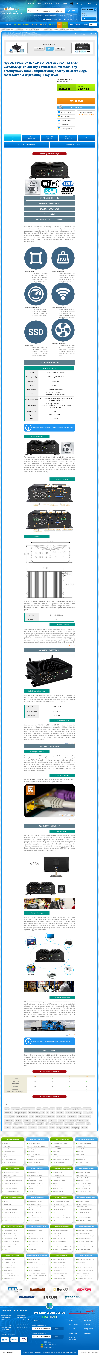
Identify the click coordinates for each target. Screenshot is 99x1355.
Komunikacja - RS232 (83, 1178)
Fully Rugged (31, 1151)
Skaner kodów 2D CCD (10, 1236)
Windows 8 (32, 1128)
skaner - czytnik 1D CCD (83, 1186)
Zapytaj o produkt (66, 112)
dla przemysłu (8, 1270)
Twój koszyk (88, 1329)
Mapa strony (73, 1324)
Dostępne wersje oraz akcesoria (49, 219)
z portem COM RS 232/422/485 (85, 1270)
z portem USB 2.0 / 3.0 (83, 1273)
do (71, 15)
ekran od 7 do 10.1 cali (59, 1180)
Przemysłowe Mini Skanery (86, 1168)
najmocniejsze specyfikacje (35, 1247)
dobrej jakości (75, 1109)
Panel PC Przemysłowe (12, 1168)
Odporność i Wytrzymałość (49, 203)
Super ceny (17, 24)
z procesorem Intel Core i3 (11, 1183)
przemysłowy (83, 1120)
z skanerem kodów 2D (59, 1209)
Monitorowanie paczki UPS (39, 1333)
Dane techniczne (31, 137)
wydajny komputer (63, 1128)
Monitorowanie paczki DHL (39, 1325)
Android (6, 1154)
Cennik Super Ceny (48, 1347)
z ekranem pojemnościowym (11, 1191)
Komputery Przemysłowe (37, 1139)
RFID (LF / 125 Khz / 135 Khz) (84, 1204)
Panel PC (30, 1209)
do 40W (6, 1201)
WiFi (14, 1128)
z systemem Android (82, 1265)
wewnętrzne (7, 1143)
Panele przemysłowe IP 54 (35, 1215)
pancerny (27, 1120)
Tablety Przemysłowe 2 (61, 1197)
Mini (31, 1116)
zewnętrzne (7, 1146)
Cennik (48, 1342)
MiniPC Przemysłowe (86, 1255)
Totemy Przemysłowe (13, 1139)
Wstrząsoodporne (33, 1267)
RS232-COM (18, 1124)
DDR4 (52, 1109)
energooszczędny (20, 1113)
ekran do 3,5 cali (57, 1172)
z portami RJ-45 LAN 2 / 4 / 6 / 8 (85, 1259)
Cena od (63, 15)
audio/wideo (16, 1109)
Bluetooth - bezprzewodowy (11, 1241)
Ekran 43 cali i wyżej (9, 1262)
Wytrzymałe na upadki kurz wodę (37, 1273)
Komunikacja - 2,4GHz (83, 1180)
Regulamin (48, 4)
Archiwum (52, 24)
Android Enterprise (58, 1191)
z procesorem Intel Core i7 (11, 1188)
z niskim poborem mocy (59, 1267)
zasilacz (84, 1128)
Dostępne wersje (49, 137)
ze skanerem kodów (82, 1162)
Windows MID (81, 1146)
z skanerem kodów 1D (59, 1207)
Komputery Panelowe (37, 1197)
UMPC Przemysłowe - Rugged (61, 1159)
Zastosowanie (49, 214)
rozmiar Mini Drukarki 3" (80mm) (62, 1249)
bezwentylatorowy (28, 1109)
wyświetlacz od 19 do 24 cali (36, 1207)
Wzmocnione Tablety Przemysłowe (37, 1255)
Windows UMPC (57, 1146)
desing (66, 1109)
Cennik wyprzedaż (48, 1344)
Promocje (26, 24)
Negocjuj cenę (76, 107)
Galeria (86, 138)
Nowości (35, 24)
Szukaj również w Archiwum (53, 15)
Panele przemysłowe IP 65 (35, 1218)
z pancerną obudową (34, 1259)
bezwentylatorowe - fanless (11, 1172)
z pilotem (30, 1233)
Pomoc (57, 4)
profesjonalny (72, 1120)
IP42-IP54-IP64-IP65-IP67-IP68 (61, 1201)
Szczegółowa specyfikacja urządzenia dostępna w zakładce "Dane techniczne (52, 427)
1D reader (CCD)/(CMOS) (84, 1212)
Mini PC (38, 1116)
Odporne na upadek (33, 1262)
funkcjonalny (33, 1113)
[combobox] (47, 9)
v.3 (86, 1076)
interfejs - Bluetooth (58, 1236)
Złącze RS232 (7, 1247)
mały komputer (22, 1116)
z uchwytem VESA (8, 1273)
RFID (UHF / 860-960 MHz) (84, 1207)
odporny (18, 1120)
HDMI (42, 1113)
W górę (50, 49)
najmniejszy (72, 1116)
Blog (64, 24)
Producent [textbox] (58, 11)
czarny (45, 1109)
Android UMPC (57, 1149)
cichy (38, 1109)
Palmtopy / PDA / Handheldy (36, 1159)
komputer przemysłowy (73, 1113)
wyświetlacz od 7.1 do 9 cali (35, 1180)
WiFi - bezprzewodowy (10, 1244)
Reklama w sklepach (9, 1278)
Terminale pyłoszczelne (83, 1249)
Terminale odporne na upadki (85, 1247)
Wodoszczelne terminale (84, 1238)
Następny (60, 49)
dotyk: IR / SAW (8, 1178)
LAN (85, 1113)
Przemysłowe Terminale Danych (86, 1197)
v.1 (52, 1076)
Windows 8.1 (43, 1128)
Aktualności (30, 4)
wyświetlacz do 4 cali (34, 1172)
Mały (12, 1116)
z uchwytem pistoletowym (84, 1233)
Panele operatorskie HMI (59, 1259)
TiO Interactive (93, 1352)
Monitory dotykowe (33, 1220)
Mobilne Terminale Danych (84, 1220)
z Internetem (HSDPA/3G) (60, 1143)
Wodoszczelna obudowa (59, 1262)
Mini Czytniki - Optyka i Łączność (12, 1226)
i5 (47, 1113)
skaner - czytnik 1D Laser (84, 1183)
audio (7, 1109)
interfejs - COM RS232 (59, 1238)
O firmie (39, 4)
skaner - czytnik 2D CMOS (84, 1191)
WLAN (52, 1128)
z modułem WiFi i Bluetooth (84, 1278)
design (59, 1109)
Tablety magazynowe (34, 1270)
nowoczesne (9, 1120)
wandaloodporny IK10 (10, 1162)
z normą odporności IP (59, 1162)
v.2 (69, 1076)
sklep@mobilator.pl (51, 19)
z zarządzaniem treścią (10, 1267)
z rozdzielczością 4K (9, 1151)
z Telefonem (80, 1154)
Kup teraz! (76, 100)
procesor (62, 1120)
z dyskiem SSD (8, 1220)
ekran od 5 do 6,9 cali (58, 1178)
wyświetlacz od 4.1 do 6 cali (35, 1175)
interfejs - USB (57, 1233)
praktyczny (52, 1120)
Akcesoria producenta (26, 144)
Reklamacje (73, 1333)
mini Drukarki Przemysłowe (60, 1230)
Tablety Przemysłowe (34, 1143)
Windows (6, 1157)
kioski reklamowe (8, 1149)
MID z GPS (80, 1151)
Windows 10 (22, 1128)
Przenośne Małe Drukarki (62, 1226)
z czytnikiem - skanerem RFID (61, 1204)
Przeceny (43, 24)
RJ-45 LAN (8, 1124)
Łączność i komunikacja (49, 208)
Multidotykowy (8, 1265)
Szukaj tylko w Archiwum (36, 15)
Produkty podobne (73, 144)
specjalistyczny (29, 1124)
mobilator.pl (61, 1116)
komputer (60, 1113)
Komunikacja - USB (82, 1175)
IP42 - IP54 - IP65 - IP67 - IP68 (36, 1154)
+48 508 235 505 (71, 19)
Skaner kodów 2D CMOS (10, 1238)
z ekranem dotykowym (10, 1159)
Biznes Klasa (56, 1157)
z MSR (54, 1212)
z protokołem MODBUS (59, 1278)
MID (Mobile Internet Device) (86, 1139)
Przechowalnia (89, 19)
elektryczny (8, 1113)
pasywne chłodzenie (39, 1120)
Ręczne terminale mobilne (86, 1226)
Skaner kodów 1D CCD (10, 1233)
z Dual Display (81, 1262)
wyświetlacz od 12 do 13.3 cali (36, 1186)
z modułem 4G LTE (82, 1159)
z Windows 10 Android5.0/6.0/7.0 (37, 1276)
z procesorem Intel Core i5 (11, 1186)
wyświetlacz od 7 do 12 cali (35, 1201)
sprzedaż (40, 1124)
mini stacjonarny (49, 1116)
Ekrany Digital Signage (12, 1255)
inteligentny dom (57, 1270)
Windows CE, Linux (58, 1188)
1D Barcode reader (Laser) (84, 1209)
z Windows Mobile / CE (83, 1244)
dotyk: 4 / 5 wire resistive (10, 1175)
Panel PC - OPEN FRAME (34, 1212)
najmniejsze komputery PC (35, 1230)
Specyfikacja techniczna (49, 198)
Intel (52, 1113)
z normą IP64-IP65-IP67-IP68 (11, 1276)
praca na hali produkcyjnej (60, 1273)
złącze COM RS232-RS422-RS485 (61, 1218)
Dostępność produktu (86, 112)
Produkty (7, 25)
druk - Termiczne (57, 1244)
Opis (12, 137)
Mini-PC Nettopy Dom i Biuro (37, 1226)
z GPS (54, 1220)
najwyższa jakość (84, 1116)
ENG (78, 24)
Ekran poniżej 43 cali (9, 1259)
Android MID (80, 1149)
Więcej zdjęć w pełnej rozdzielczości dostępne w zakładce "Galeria (51, 1041)
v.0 (35, 1076)
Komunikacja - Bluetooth (83, 1172)
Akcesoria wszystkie (68, 137)
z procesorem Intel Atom (10, 1207)
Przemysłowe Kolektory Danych (62, 1168)
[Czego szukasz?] (71, 10)
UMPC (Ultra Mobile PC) (62, 1139)
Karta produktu (65, 116)
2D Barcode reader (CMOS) (84, 1218)
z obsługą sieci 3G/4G (83, 1276)
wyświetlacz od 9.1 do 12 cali (36, 1183)
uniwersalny (80, 1124)
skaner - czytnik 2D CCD (83, 1188)
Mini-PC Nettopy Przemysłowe (12, 1197)
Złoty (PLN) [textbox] (93, 24)
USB (88, 1124)
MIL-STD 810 (31, 1157)
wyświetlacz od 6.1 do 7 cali (35, 1178)
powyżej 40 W (7, 1204)
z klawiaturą (56, 1154)
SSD (47, 1124)
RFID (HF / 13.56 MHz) (83, 1201)
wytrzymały (75, 1128)
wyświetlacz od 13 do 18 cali (36, 1204)
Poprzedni (39, 49)
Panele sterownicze (61, 1255)
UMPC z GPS (56, 1151)
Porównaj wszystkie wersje (49, 154)
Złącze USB (7, 1249)
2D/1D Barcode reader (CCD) (85, 1215)
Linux (7, 1116)
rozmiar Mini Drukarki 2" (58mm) (62, 1247)
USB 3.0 (7, 1128)
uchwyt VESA (69, 1124)
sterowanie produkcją (58, 1276)
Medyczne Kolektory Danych (85, 1230)
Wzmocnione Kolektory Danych (85, 1236)
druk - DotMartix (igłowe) (59, 1241)
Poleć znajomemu (66, 121)
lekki (90, 1113)
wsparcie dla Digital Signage (85, 1267)
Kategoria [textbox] (46, 11)
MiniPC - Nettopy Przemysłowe (36, 1146)
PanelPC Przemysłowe (34, 1162)
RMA (59, 24)
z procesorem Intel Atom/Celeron (13, 1180)
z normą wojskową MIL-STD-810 (37, 1265)
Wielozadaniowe (32, 1278)
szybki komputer (57, 1124)
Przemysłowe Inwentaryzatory (85, 1241)
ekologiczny (87, 1109)
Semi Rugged (31, 1149)
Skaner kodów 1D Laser (10, 1230)
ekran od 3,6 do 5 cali (58, 1175)
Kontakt (64, 4)
